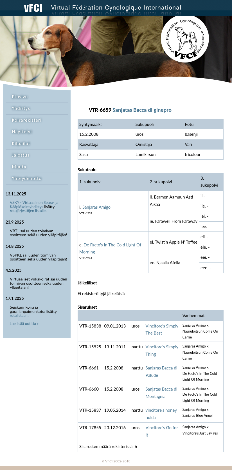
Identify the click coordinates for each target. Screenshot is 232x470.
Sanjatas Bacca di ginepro (142, 109)
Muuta (19, 167)
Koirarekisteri (27, 120)
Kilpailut (21, 143)
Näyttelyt (22, 132)
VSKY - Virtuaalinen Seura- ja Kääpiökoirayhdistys (34, 204)
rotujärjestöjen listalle (28, 210)
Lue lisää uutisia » (24, 323)
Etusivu (20, 97)
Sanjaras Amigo (96, 207)
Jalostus (21, 155)
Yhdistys (21, 108)
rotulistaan (19, 315)
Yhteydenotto (27, 178)
